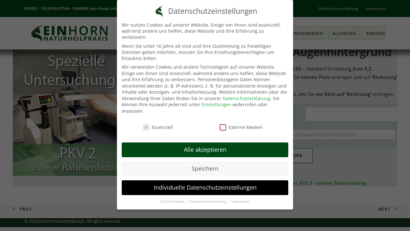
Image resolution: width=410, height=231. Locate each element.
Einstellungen (216, 104)
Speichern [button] (205, 168)
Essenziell (158, 127)
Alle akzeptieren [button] (205, 149)
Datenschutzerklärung (246, 98)
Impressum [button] (240, 201)
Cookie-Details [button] (172, 201)
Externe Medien (241, 127)
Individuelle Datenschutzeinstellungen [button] (205, 187)
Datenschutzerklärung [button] (208, 201)
